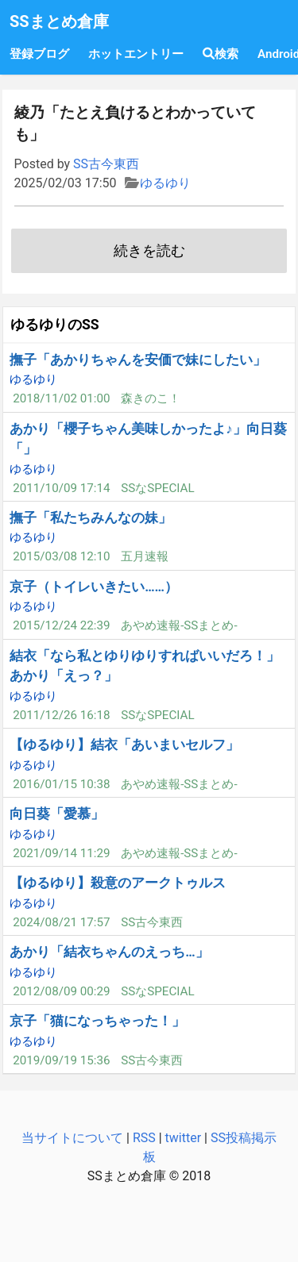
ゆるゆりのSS (54, 325)
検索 (220, 54)
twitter (183, 1137)
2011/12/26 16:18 (61, 715)
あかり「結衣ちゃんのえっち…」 (109, 952)
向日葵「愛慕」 (57, 813)
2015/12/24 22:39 (61, 625)
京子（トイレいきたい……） (94, 586)
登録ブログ (39, 54)
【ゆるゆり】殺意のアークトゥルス (118, 883)
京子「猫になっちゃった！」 (97, 1021)
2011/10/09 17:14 (61, 488)
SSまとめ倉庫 (59, 21)
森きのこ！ (150, 398)
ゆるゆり (165, 182)
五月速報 (144, 556)
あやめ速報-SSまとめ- (179, 625)
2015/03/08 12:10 (61, 556)
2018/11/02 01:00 (61, 398)
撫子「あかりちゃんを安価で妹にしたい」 (138, 359)
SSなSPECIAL (158, 488)
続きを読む (149, 251)
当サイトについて (72, 1137)
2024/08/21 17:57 (61, 922)
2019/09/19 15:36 (61, 1060)
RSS (144, 1137)
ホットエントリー (136, 54)
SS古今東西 (106, 163)
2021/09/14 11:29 (61, 853)
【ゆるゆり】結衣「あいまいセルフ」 (124, 744)
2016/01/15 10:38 (61, 784)
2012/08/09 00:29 (61, 991)
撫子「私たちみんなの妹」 (91, 517)
